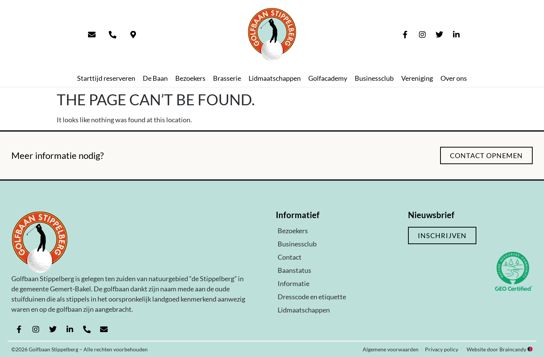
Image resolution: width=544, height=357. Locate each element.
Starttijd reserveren (106, 78)
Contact (289, 257)
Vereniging (417, 78)
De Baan (155, 78)
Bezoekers (190, 78)
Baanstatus (294, 270)
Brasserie (227, 78)
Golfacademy (327, 78)
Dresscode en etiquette (312, 296)
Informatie (293, 283)
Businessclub (374, 78)
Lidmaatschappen (275, 78)
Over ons (453, 78)
